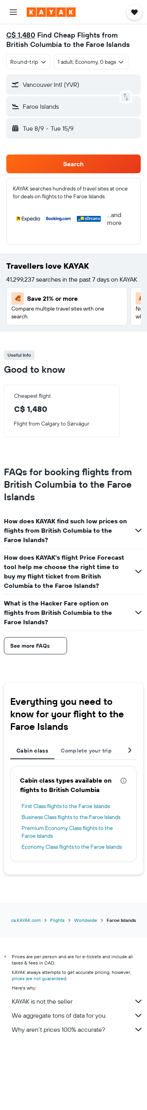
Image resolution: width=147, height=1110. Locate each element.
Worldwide (85, 920)
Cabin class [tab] (32, 750)
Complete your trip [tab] (86, 750)
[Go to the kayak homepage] (51, 12)
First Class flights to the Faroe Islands (66, 806)
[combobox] (28, 62)
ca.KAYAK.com (26, 920)
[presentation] (123, 780)
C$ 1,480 (20, 35)
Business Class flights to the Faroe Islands (71, 817)
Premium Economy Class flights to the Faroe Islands (67, 831)
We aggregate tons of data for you (77, 1015)
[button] (13, 12)
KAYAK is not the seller (77, 1001)
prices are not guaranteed (39, 978)
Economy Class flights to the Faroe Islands (72, 846)
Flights (57, 920)
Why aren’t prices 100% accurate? (77, 1029)
